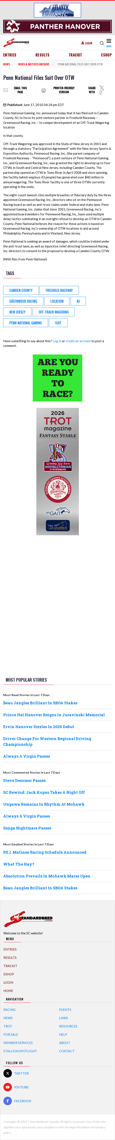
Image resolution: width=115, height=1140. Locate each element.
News (6, 64)
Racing (9, 1009)
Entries (10, 55)
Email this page (20, 90)
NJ (78, 301)
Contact (66, 1051)
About (64, 1043)
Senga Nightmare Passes (27, 828)
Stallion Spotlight (20, 1051)
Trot (7, 1026)
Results (42, 55)
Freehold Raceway (59, 290)
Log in (57, 341)
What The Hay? (18, 864)
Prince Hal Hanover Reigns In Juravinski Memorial (54, 714)
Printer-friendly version (63, 90)
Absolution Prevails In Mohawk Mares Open (46, 876)
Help (63, 1034)
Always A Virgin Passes (26, 756)
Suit (58, 322)
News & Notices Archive (33, 64)
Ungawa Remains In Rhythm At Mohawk (44, 804)
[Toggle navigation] (109, 43)
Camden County (21, 290)
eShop (106, 55)
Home (8, 991)
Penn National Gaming (25, 322)
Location (57, 301)
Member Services (18, 1043)
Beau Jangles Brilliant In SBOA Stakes (40, 702)
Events (65, 1009)
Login (88, 43)
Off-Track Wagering (54, 312)
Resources (68, 1026)
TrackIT (75, 55)
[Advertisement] (58, 605)
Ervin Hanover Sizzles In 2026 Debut (38, 726)
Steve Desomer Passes (24, 780)
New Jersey (17, 312)
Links (63, 1018)
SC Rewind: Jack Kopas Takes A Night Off (44, 792)
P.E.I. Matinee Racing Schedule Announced (45, 852)
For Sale (10, 1034)
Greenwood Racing (23, 301)
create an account (78, 341)
